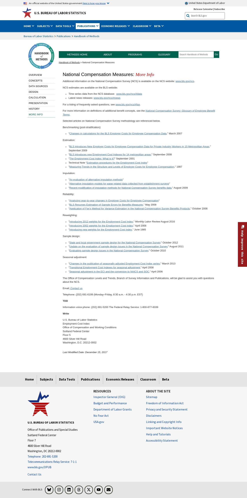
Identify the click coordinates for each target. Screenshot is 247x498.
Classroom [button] (141, 26)
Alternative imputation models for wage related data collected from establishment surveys (119, 183)
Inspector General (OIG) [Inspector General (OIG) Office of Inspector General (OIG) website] (109, 397)
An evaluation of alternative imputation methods (96, 179)
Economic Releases (120, 379)
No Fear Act (101, 415)
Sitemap (151, 397)
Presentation (38, 103)
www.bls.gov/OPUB (39, 467)
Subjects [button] (43, 26)
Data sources (38, 86)
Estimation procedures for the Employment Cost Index (117, 162)
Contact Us (34, 474)
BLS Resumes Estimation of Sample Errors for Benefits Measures (106, 204)
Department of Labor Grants (112, 409)
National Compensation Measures (98, 62)
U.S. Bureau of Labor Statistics (60, 13)
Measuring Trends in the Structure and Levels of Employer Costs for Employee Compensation (122, 166)
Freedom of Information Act (165, 403)
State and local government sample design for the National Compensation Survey (115, 242)
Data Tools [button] (64, 26)
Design (33, 92)
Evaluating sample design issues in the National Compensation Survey (109, 250)
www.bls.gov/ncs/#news (107, 97)
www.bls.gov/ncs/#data (129, 93)
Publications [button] (86, 26)
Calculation (37, 97)
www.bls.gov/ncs (185, 81)
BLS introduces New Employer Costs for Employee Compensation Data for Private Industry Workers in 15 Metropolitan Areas (139, 146)
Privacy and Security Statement (167, 409)
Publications (64, 36)
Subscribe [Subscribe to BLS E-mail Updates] (219, 9)
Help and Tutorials (158, 434)
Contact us (76, 288)
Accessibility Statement (162, 440)
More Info (36, 114)
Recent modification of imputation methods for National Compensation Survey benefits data (120, 187)
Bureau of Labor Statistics (38, 36)
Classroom (148, 379)
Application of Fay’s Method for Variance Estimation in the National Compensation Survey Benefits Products (130, 208)
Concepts (36, 80)
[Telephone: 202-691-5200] (58, 456)
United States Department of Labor (205, 3)
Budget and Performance (110, 403)
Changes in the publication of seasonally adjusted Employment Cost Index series (115, 263)
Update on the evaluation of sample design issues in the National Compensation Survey (118, 246)
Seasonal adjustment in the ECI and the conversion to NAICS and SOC (109, 271)
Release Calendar (203, 9)
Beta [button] (157, 26)
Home (29, 379)
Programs (135, 54)
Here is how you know (94, 3)
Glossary (164, 54)
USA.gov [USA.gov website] (98, 422)
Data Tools (67, 379)
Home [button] (27, 26)
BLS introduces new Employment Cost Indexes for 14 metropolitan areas (110, 154)
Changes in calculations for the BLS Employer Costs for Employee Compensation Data (118, 133)
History (34, 109)
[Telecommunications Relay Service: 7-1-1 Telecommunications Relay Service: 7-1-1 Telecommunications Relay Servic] (58, 462)
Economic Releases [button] (114, 26)
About (107, 54)
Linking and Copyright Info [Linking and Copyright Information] (164, 422)
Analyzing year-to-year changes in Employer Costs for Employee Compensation (114, 200)
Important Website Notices (164, 428)
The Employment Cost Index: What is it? (92, 158)
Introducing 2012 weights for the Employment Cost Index (101, 221)
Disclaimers (154, 415)
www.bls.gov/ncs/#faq (128, 104)
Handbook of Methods (86, 36)
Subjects (46, 379)
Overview (35, 75)
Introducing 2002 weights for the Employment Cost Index (101, 225)
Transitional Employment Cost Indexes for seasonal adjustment (105, 267)
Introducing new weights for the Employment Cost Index (101, 229)
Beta (165, 379)
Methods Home (77, 54)
